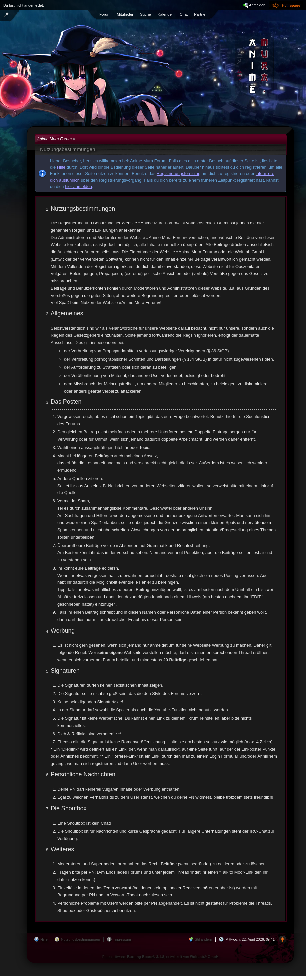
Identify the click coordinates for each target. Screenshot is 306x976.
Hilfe (61, 167)
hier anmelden (78, 186)
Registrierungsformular (178, 173)
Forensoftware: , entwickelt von (160, 957)
